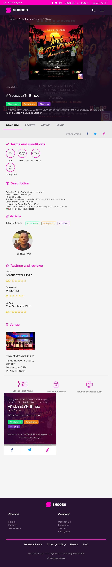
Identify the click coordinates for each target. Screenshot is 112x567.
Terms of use (33, 544)
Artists (46, 125)
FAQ (85, 544)
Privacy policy (56, 544)
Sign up (70, 2)
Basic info (12, 125)
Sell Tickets (14, 528)
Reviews (30, 125)
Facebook (63, 525)
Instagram (64, 531)
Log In (85, 2)
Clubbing (24, 19)
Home (12, 19)
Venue (60, 125)
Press (74, 544)
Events (12, 525)
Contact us (64, 521)
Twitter (62, 528)
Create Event (99, 3)
